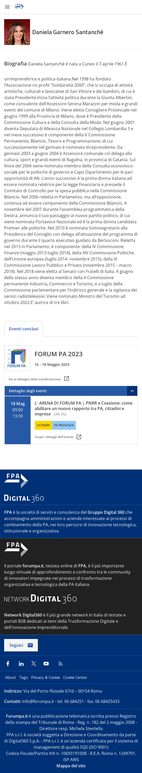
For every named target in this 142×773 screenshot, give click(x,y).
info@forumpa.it (38, 701)
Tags (24, 677)
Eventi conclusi (23, 329)
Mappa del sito (71, 766)
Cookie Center (75, 677)
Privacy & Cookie (46, 677)
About (11, 677)
